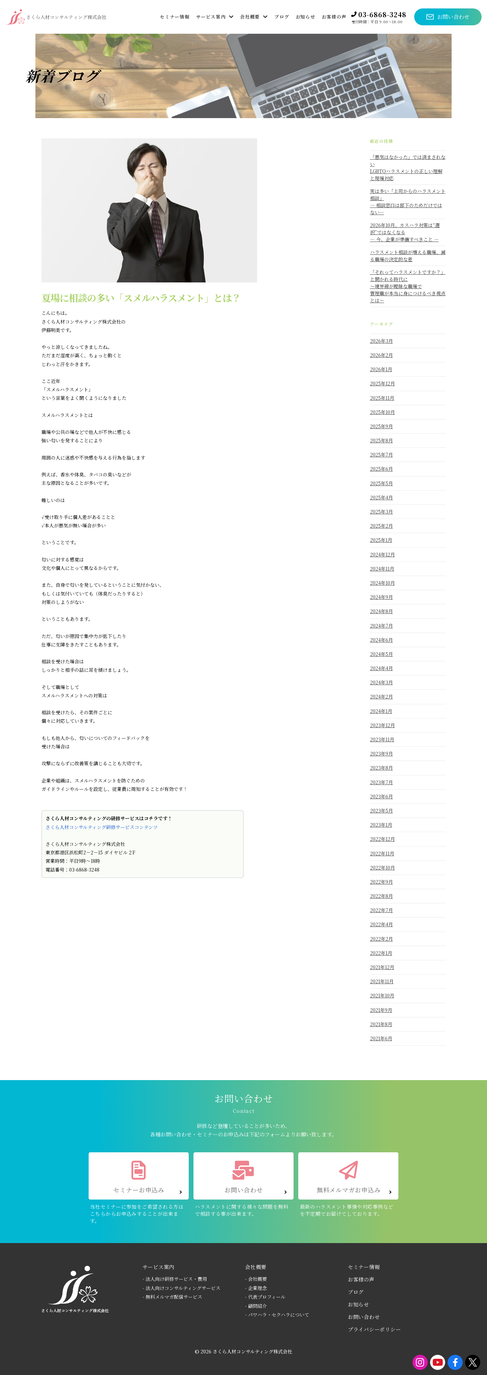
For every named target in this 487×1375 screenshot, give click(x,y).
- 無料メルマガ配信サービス (172, 1296)
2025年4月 (381, 497)
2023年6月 (381, 796)
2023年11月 (382, 739)
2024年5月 (381, 654)
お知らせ (358, 1304)
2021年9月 (381, 1010)
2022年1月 (381, 953)
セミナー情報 (364, 1266)
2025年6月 (381, 468)
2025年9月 (381, 426)
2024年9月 (381, 597)
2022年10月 (382, 867)
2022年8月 (381, 895)
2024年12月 (382, 554)
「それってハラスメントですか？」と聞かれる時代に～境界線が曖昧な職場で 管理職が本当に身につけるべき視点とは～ (408, 286)
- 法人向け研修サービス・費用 (175, 1278)
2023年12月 (382, 725)
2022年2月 (381, 938)
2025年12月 (382, 383)
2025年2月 (381, 525)
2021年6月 (381, 1038)
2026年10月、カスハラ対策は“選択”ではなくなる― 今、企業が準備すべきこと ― (405, 232)
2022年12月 (382, 838)
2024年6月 (381, 639)
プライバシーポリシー (374, 1329)
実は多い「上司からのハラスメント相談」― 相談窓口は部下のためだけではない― (408, 202)
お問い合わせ (364, 1316)
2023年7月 (381, 782)
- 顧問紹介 (256, 1305)
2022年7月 (381, 910)
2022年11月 (382, 853)
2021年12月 (382, 967)
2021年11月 (382, 981)
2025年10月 (382, 412)
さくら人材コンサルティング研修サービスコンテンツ (101, 827)
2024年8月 (381, 611)
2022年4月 (381, 924)
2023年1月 (381, 824)
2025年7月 (381, 454)
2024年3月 (381, 682)
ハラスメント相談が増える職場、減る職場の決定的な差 (408, 256)
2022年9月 (381, 881)
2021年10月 (382, 995)
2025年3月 (381, 511)
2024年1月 (381, 711)
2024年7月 (381, 625)
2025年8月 (381, 440)
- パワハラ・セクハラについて (277, 1314)
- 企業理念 (256, 1288)
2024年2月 (381, 696)
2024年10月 (382, 582)
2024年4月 (381, 668)
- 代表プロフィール (265, 1296)
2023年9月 (381, 753)
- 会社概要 (256, 1278)
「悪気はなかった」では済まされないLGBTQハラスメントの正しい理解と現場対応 (408, 168)
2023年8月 (381, 767)
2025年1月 (381, 540)
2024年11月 (382, 568)
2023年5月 (381, 810)
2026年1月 (381, 369)
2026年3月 (381, 340)
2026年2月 (381, 355)
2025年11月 (382, 397)
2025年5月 (381, 483)
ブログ (356, 1291)
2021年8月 (381, 1024)
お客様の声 (361, 1279)
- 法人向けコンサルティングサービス (181, 1288)
